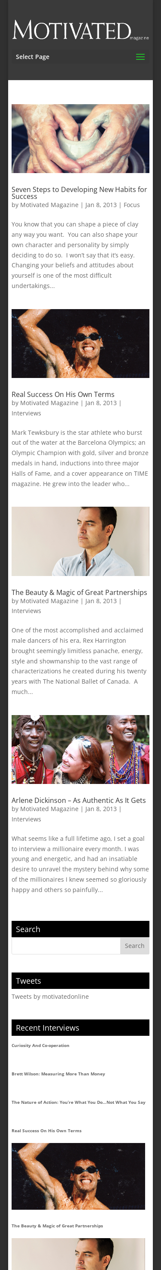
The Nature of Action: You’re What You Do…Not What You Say (79, 1102)
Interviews (26, 413)
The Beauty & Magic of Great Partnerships (79, 592)
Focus (132, 205)
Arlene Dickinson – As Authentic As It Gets (79, 800)
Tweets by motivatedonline (50, 996)
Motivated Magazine (49, 205)
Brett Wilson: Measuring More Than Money (58, 1074)
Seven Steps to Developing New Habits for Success (79, 193)
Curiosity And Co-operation (41, 1045)
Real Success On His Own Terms (63, 394)
